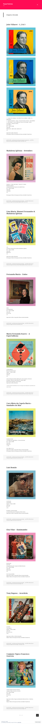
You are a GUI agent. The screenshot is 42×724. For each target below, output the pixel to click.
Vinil (25, 141)
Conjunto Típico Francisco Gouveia (17, 655)
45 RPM (32, 140)
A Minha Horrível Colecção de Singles (18, 140)
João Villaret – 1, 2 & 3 (15, 24)
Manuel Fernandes (28, 264)
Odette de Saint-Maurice (27, 393)
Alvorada (18, 141)
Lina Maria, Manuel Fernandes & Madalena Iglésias (20, 212)
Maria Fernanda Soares (19, 393)
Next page (37, 715)
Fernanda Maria (18, 324)
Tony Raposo (21, 644)
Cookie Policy (19, 722)
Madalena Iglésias (22, 264)
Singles (20, 583)
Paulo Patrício (8, 4)
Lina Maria (17, 264)
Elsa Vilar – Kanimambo (16, 530)
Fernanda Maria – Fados (16, 274)
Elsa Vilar (17, 583)
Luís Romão (11, 467)
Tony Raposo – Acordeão (17, 593)
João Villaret (22, 141)
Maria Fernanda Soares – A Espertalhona (18, 335)
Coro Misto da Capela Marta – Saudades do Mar (19, 404)
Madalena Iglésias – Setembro (19, 151)
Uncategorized (26, 140)
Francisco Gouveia (19, 708)
